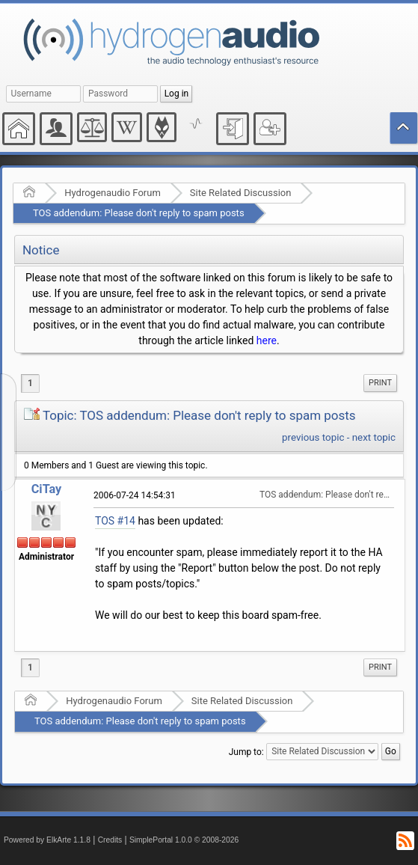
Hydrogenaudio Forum (112, 192)
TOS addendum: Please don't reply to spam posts (139, 212)
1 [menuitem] (30, 383)
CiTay (46, 489)
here (266, 340)
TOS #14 (115, 521)
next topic (374, 437)
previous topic (313, 437)
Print (380, 383)
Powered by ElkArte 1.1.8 (47, 840)
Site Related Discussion (241, 192)
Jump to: (246, 751)
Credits (110, 840)
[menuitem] (380, 383)
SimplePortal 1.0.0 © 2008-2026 (184, 840)
